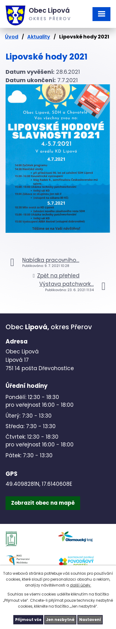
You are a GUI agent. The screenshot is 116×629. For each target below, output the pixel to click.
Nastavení (90, 619)
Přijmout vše (28, 619)
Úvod (11, 36)
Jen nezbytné (60, 619)
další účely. (80, 585)
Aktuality (38, 36)
